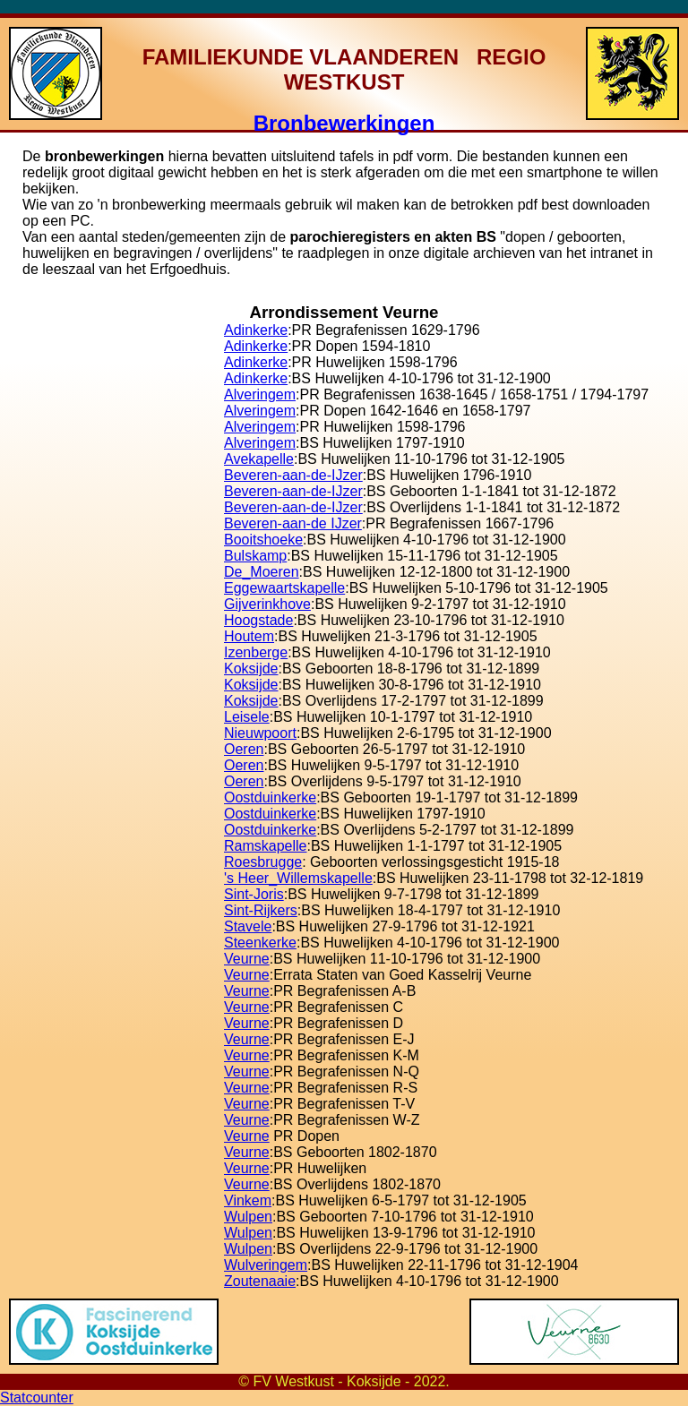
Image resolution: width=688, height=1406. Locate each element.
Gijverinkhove (267, 604)
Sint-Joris (254, 894)
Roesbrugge (263, 862)
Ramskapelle (265, 845)
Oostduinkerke (270, 797)
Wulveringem (265, 1265)
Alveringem (260, 394)
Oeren (243, 749)
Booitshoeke (263, 539)
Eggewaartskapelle (284, 588)
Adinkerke (256, 330)
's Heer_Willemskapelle (298, 878)
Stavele (247, 926)
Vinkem (247, 1200)
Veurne (247, 958)
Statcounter (36, 1397)
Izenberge (256, 652)
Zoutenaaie (260, 1281)
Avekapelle (259, 459)
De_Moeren (261, 571)
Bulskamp (255, 555)
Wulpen (248, 1216)
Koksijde (251, 668)
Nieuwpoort (260, 733)
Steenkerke (260, 942)
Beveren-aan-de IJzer (293, 523)
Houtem (249, 636)
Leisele (247, 716)
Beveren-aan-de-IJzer (293, 475)
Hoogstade (258, 620)
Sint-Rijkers (260, 910)
